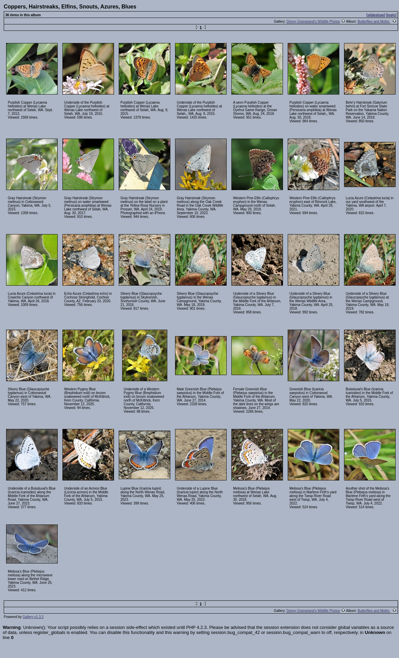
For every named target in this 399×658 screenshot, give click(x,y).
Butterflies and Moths (374, 21)
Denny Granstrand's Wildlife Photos (313, 21)
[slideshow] (375, 15)
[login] (391, 15)
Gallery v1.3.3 (33, 617)
